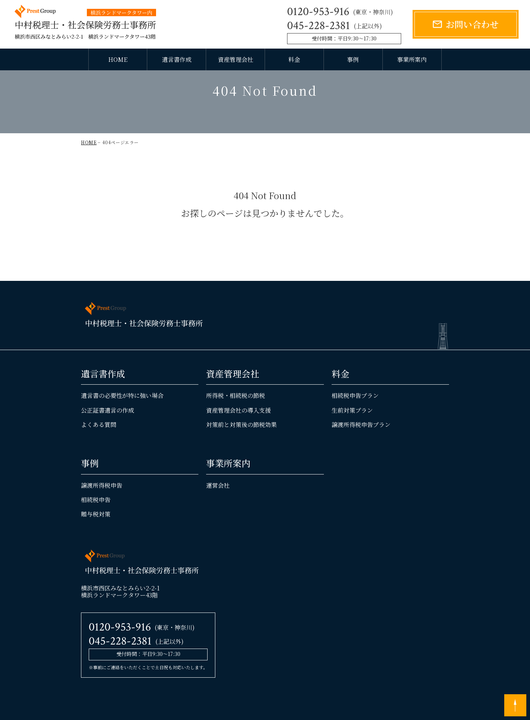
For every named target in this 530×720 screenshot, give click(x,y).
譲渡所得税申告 (101, 507)
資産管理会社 (235, 59)
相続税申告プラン (355, 417)
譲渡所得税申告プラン (361, 446)
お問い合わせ (472, 24)
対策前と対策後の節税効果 (241, 446)
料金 (294, 59)
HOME (117, 59)
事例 (353, 59)
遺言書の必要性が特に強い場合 (122, 417)
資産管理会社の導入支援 (238, 432)
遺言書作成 (176, 59)
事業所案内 (412, 59)
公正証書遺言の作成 (107, 432)
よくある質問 (98, 446)
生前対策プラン (352, 432)
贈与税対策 (95, 536)
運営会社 (218, 507)
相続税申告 (95, 521)
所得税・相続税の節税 (235, 417)
